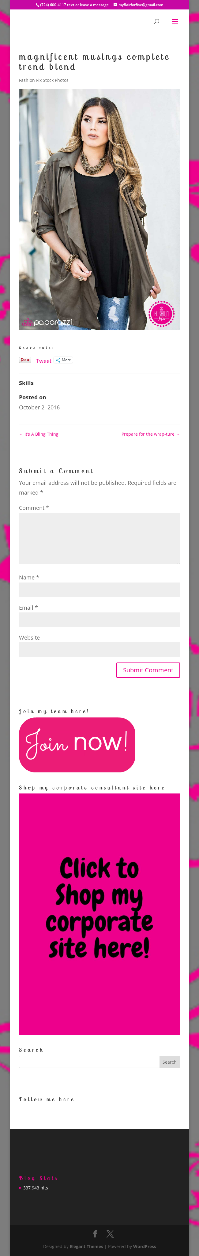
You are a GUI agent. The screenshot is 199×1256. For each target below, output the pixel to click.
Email (28, 607)
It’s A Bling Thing (38, 434)
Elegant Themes (86, 1246)
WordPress (144, 1246)
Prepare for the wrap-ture (151, 434)
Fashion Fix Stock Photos (44, 80)
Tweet (43, 359)
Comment (34, 507)
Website (29, 637)
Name (29, 577)
